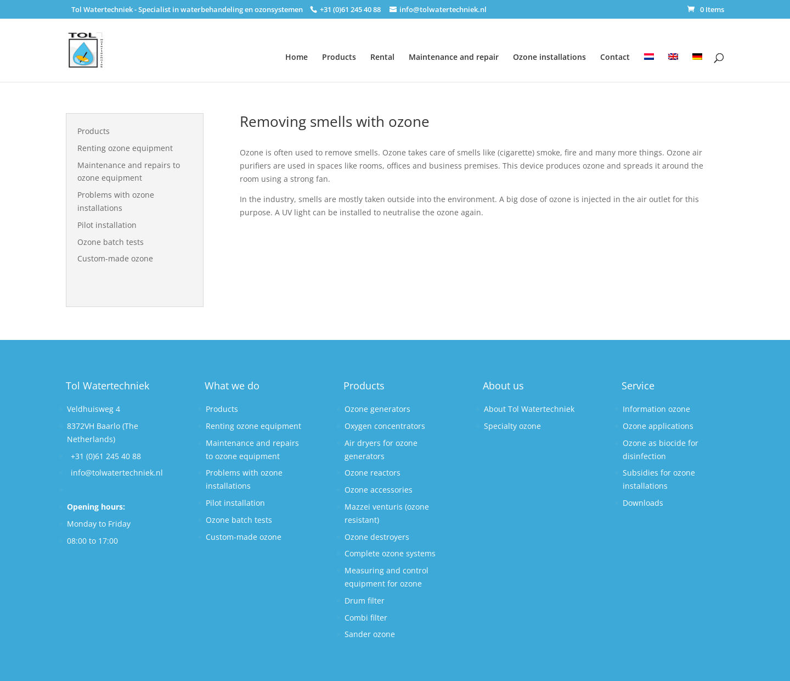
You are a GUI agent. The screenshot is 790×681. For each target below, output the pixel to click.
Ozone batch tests (110, 242)
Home (296, 57)
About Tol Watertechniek (529, 409)
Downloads (643, 503)
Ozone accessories (379, 489)
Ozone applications (658, 426)
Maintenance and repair (454, 57)
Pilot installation (107, 225)
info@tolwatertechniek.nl (117, 472)
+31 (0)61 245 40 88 (106, 456)
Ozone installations (549, 57)
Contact (615, 57)
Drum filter (365, 600)
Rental (382, 57)
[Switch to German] (697, 61)
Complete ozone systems (390, 553)
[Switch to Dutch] (649, 61)
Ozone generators (377, 409)
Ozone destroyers (377, 537)
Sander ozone (370, 634)
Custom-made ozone (115, 258)
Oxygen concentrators (385, 426)
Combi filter (366, 617)
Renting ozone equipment (125, 148)
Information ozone (656, 409)
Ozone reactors (372, 472)
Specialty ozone (512, 426)
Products (339, 57)
